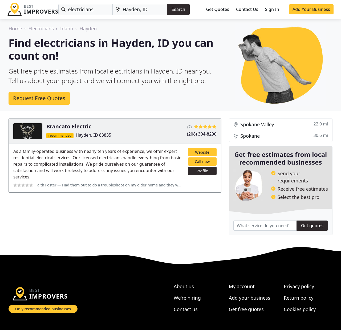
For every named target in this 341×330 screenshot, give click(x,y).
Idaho (66, 28)
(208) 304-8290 (202, 134)
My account (242, 286)
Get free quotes (246, 309)
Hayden (88, 28)
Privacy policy (299, 286)
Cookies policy (300, 309)
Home (15, 28)
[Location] (139, 9)
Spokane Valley (280, 124)
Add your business (249, 298)
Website (202, 152)
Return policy (298, 298)
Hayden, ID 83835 (93, 135)
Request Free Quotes (39, 98)
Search (178, 9)
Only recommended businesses (43, 308)
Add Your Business (311, 9)
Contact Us (247, 9)
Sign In (272, 9)
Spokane (280, 136)
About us (184, 286)
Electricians (41, 28)
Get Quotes (217, 9)
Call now (202, 161)
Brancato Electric (68, 126)
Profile (202, 170)
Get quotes (312, 226)
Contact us (186, 309)
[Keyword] (85, 9)
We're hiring (187, 298)
